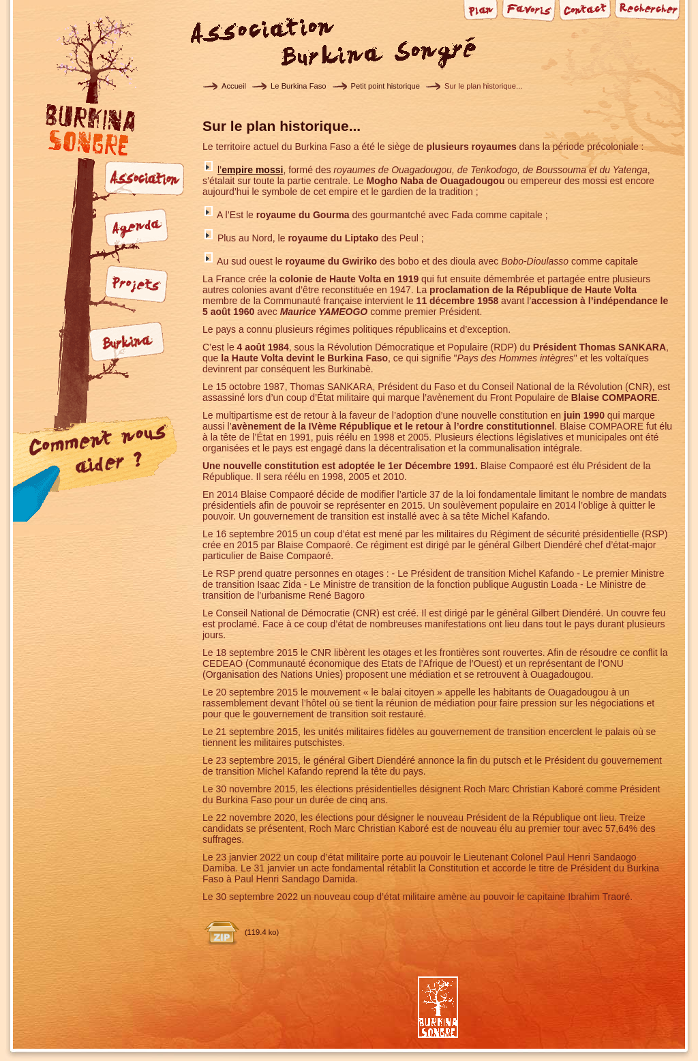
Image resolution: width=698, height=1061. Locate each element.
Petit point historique (385, 86)
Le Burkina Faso (298, 86)
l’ (250, 169)
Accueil (234, 86)
